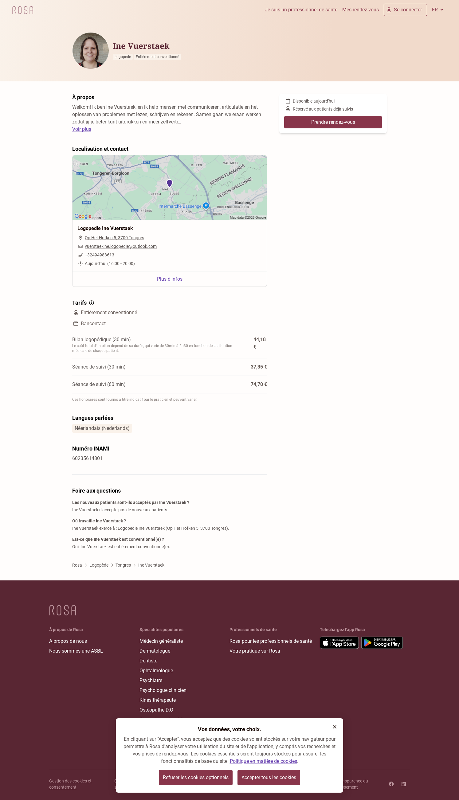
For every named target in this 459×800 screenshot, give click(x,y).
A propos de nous (68, 641)
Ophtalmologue (156, 670)
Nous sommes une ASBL (76, 651)
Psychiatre (150, 680)
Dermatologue (154, 651)
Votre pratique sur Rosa (255, 651)
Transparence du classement (352, 784)
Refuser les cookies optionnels (196, 777)
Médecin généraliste (161, 641)
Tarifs (83, 302)
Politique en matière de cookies (263, 761)
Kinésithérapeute (157, 700)
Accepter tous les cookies (268, 777)
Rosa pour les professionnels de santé (271, 641)
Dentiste (148, 661)
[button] (334, 727)
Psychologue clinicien (162, 690)
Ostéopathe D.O (156, 710)
